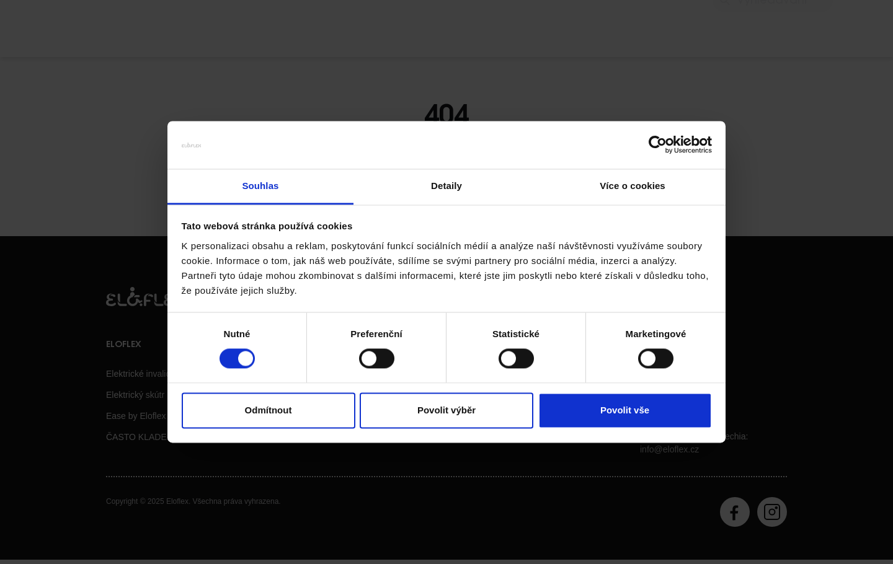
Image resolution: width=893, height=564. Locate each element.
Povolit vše (624, 410)
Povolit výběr (446, 410)
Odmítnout (268, 410)
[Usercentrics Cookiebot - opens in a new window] (657, 145)
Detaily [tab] (446, 185)
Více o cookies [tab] (632, 185)
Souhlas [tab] (260, 185)
